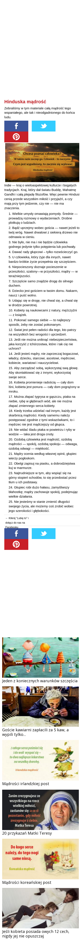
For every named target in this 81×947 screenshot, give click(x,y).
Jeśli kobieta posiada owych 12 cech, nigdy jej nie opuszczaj (35, 934)
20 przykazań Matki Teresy (27, 833)
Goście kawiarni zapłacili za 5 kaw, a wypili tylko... (35, 732)
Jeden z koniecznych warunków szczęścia (40, 680)
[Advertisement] (40, 57)
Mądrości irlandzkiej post (25, 783)
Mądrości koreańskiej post (26, 882)
